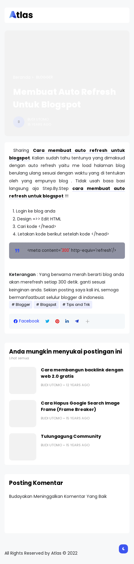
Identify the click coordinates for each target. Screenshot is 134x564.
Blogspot (48, 304)
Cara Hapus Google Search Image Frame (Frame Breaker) (80, 406)
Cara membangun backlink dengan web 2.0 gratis (82, 373)
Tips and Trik (78, 304)
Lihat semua (19, 358)
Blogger (44, 77)
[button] (87, 321)
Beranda (22, 77)
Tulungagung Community (71, 436)
